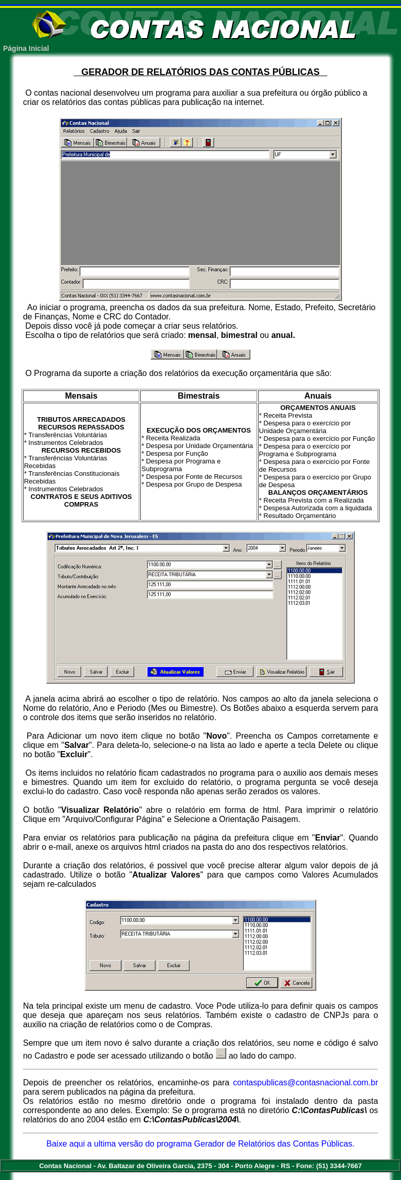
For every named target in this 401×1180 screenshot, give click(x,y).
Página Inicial (26, 48)
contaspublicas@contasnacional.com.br (305, 1082)
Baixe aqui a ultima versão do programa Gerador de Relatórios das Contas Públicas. (200, 1143)
